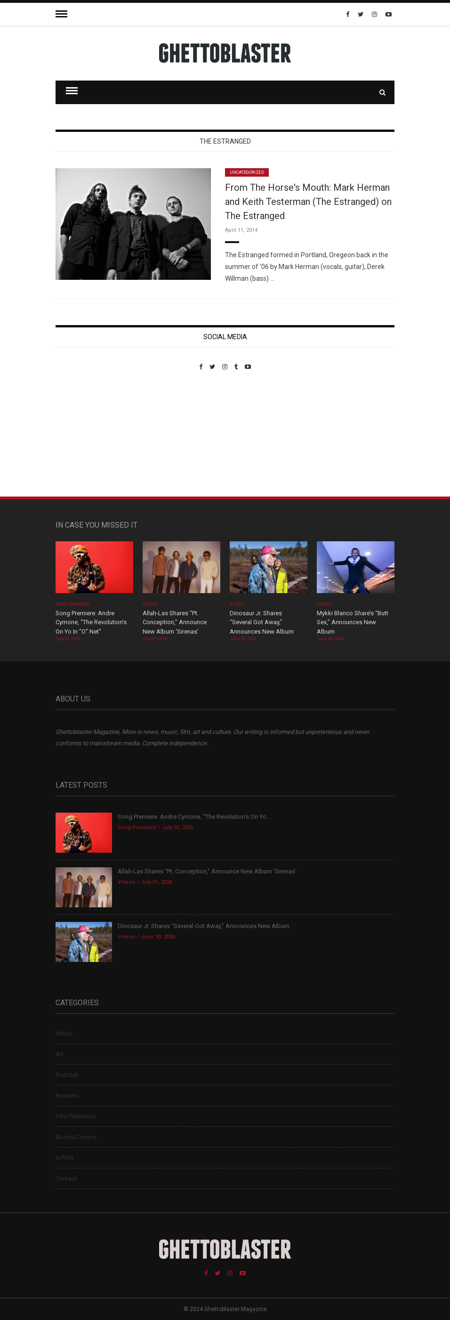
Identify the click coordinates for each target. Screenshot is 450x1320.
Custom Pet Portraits (83, 435)
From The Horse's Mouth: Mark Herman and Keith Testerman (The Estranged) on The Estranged (308, 201)
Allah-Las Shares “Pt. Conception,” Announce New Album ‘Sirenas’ (175, 622)
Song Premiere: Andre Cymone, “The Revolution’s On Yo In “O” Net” (91, 622)
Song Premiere (72, 604)
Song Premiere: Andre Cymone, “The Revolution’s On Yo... (194, 816)
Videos (150, 604)
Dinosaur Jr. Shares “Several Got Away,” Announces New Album (262, 622)
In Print (64, 1157)
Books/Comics (76, 1137)
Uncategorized (247, 172)
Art (60, 1054)
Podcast (67, 1074)
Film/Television (76, 1116)
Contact (66, 1178)
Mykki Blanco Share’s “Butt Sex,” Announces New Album (352, 622)
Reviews (67, 1095)
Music (64, 1033)
